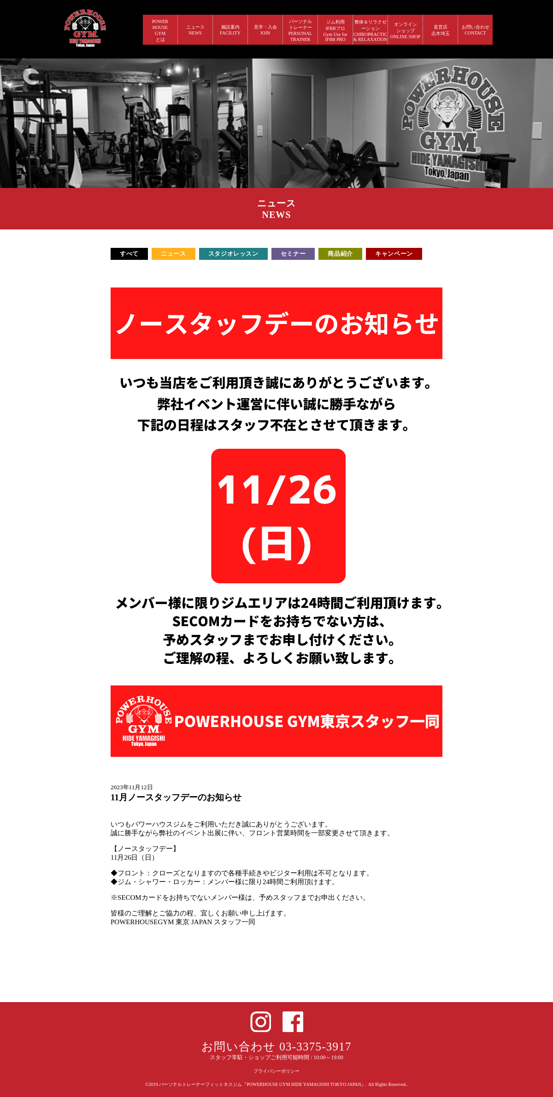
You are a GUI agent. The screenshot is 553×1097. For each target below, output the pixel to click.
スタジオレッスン (233, 253)
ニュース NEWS (195, 29)
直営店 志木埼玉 (440, 30)
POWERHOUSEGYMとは (160, 30)
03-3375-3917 (315, 1046)
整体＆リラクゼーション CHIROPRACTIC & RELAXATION (370, 30)
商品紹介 (340, 253)
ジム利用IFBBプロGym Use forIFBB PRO (335, 30)
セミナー (293, 253)
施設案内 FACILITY (230, 29)
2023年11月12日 (132, 787)
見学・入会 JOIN (265, 29)
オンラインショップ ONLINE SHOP (405, 30)
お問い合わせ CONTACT (475, 29)
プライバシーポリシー (276, 1071)
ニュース (173, 253)
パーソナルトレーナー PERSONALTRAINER (300, 30)
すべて (129, 253)
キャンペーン (394, 253)
